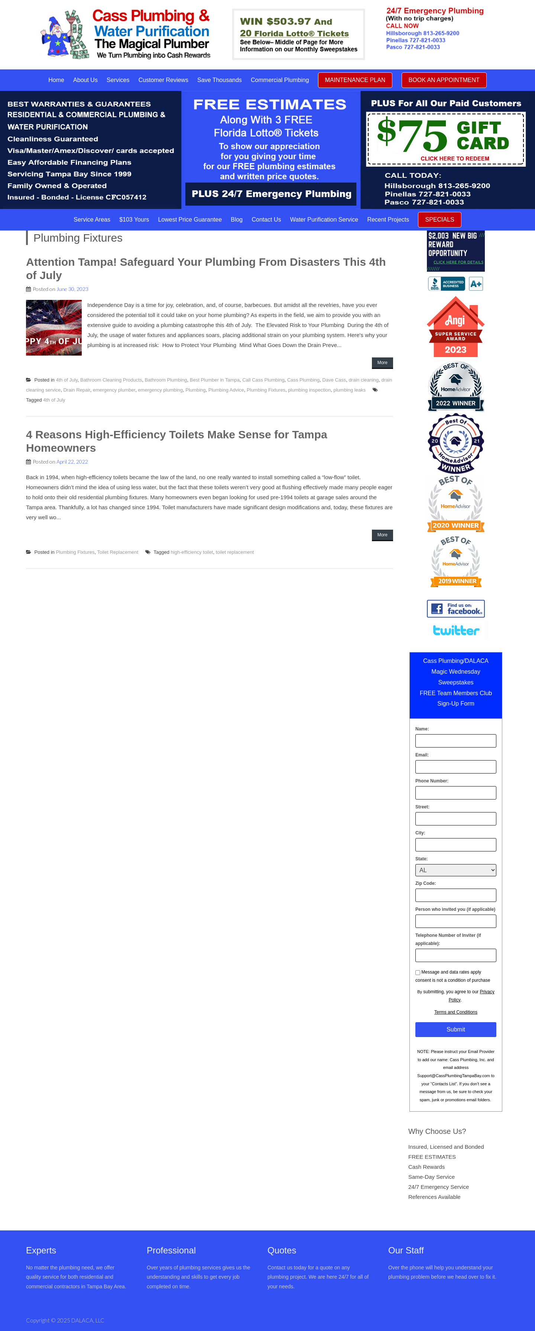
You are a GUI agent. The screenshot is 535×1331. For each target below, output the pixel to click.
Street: (422, 807)
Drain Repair (76, 390)
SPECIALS (439, 219)
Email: (422, 755)
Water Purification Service (324, 219)
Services (118, 80)
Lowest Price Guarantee (190, 219)
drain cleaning (363, 380)
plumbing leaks (350, 390)
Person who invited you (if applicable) (455, 909)
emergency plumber (114, 390)
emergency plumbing (160, 390)
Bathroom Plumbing (166, 380)
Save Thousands (219, 80)
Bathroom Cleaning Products (111, 380)
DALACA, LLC (87, 1320)
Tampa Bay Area (106, 1286)
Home (56, 80)
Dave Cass (334, 380)
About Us (85, 80)
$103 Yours (134, 219)
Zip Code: (425, 883)
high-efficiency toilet (192, 552)
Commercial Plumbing (280, 80)
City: (420, 832)
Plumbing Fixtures (266, 390)
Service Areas (92, 219)
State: (421, 858)
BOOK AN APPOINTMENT (444, 80)
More (382, 362)
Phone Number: (431, 781)
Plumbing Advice (226, 390)
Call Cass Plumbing (263, 380)
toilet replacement (235, 552)
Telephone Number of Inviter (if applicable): (448, 939)
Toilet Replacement (117, 552)
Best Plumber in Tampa (215, 380)
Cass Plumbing (303, 380)
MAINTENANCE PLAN (355, 80)
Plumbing (195, 390)
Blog (237, 219)
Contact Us (266, 219)
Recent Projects (388, 219)
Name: (422, 729)
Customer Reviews (163, 80)
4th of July (66, 380)
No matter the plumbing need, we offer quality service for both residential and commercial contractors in (70, 1277)
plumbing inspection (309, 390)
